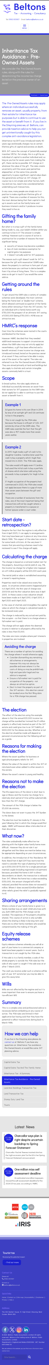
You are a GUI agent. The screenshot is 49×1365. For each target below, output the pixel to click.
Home (4, 1297)
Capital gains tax (12, 1062)
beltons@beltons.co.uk (34, 19)
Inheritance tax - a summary (17, 1073)
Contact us (11, 1297)
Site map (20, 1297)
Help (11, 1300)
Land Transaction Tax (13, 1093)
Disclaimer (40, 1297)
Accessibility (29, 1297)
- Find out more (12, 1262)
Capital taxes (44, 95)
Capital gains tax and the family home (22, 1067)
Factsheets (34, 95)
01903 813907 (14, 19)
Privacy (4, 1300)
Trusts (7, 1105)
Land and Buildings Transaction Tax (20, 1087)
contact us (9, 1042)
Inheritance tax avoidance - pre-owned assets (22, 1080)
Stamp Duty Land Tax (14, 1099)
